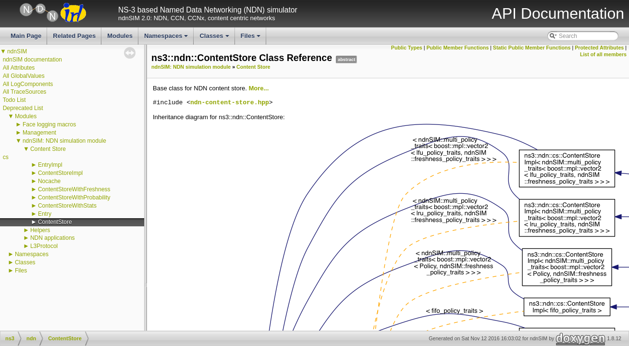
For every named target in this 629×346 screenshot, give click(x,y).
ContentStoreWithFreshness (74, 189)
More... (258, 88)
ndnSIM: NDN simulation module (64, 140)
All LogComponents (28, 84)
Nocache (49, 181)
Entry (44, 213)
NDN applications (52, 238)
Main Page (26, 35)
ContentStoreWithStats (67, 205)
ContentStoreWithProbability (74, 197)
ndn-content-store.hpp (229, 103)
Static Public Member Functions (532, 47)
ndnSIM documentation (32, 59)
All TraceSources (25, 91)
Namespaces (167, 38)
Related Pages (74, 35)
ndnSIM (17, 51)
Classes (214, 38)
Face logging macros (49, 124)
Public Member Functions (457, 47)
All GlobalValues (24, 76)
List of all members (603, 54)
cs (6, 157)
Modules (120, 35)
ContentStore (55, 222)
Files (251, 38)
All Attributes (19, 67)
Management (39, 132)
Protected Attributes (599, 47)
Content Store (48, 149)
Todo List (14, 100)
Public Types (406, 47)
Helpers (40, 230)
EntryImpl (50, 164)
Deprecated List (23, 108)
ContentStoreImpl (60, 173)
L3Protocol (44, 246)
